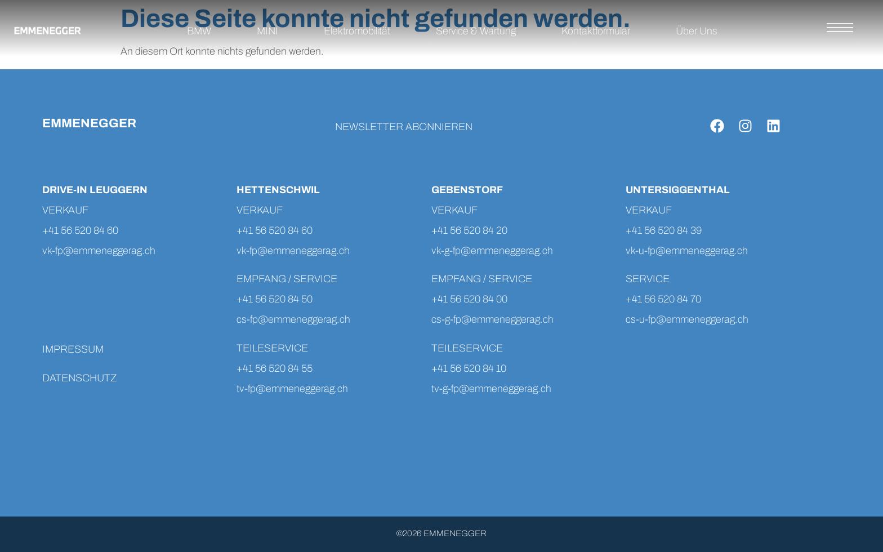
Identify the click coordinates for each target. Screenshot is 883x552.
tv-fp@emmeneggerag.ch (293, 388)
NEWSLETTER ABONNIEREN (403, 126)
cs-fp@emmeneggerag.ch (293, 319)
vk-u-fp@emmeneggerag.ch (687, 250)
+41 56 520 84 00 (469, 299)
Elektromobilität (357, 31)
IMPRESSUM (73, 349)
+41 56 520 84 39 (664, 230)
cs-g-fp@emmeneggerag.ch (492, 319)
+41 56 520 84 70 (663, 299)
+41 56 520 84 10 (468, 368)
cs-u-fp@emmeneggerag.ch (687, 319)
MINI (267, 31)
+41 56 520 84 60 (80, 230)
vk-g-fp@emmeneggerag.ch (492, 250)
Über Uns (696, 31)
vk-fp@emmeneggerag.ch (98, 250)
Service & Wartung (476, 31)
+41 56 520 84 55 (275, 368)
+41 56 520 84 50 (275, 299)
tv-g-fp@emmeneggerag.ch (491, 388)
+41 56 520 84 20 (469, 230)
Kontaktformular (595, 31)
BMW (199, 31)
